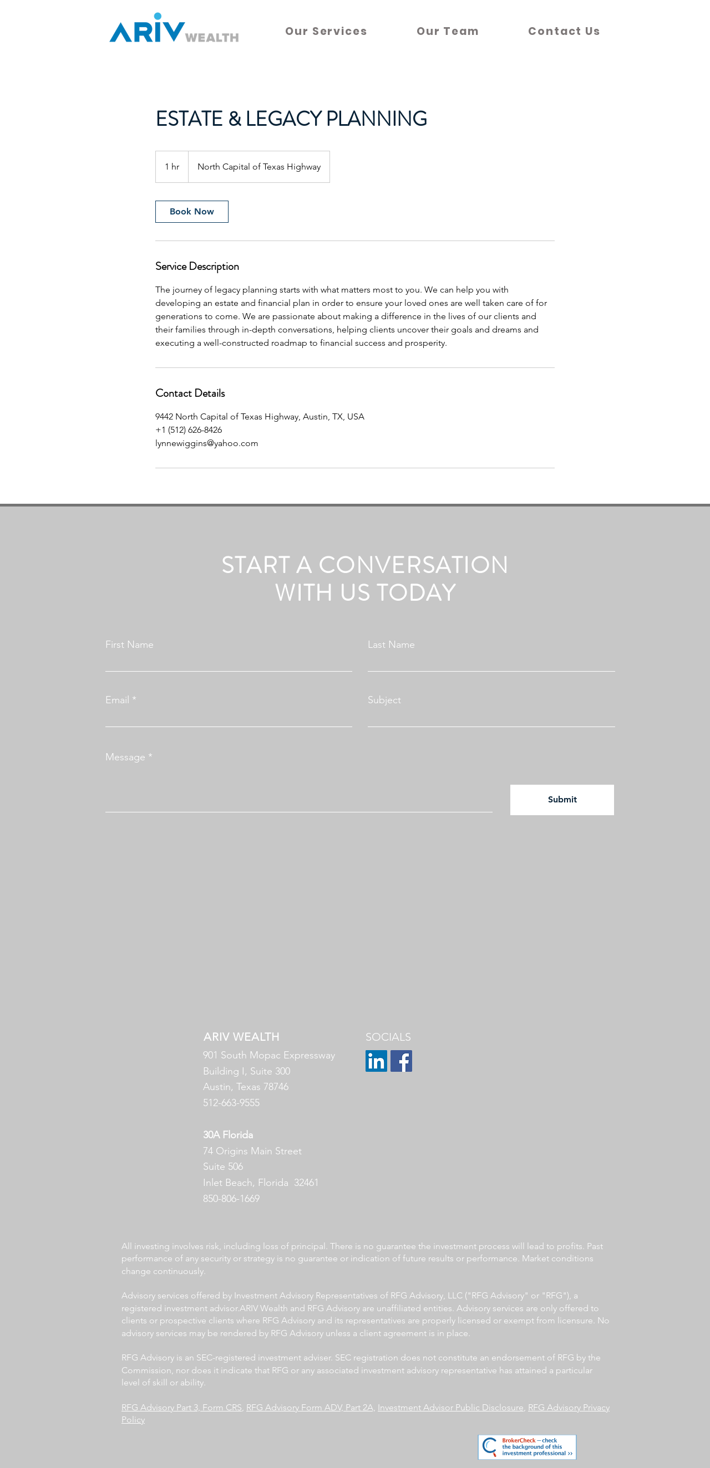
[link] (192, 212)
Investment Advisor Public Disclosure (451, 1407)
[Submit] (562, 800)
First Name (129, 644)
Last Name (391, 644)
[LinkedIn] (376, 1061)
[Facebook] (401, 1061)
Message (125, 757)
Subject (384, 700)
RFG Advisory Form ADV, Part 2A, (311, 1407)
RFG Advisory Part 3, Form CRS (181, 1407)
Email (117, 700)
